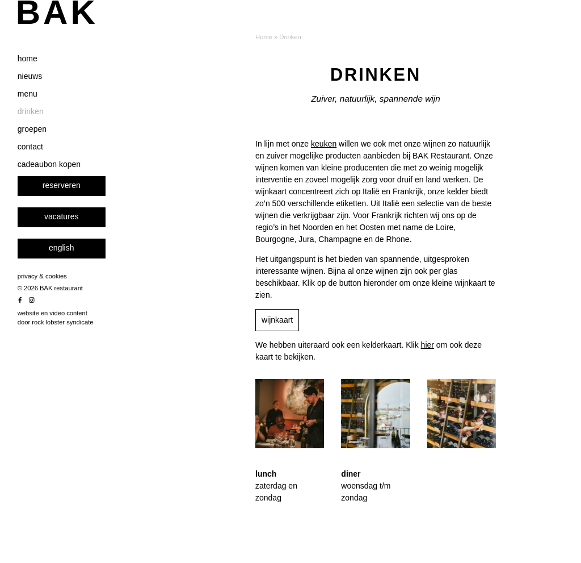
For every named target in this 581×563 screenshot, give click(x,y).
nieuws (46, 109)
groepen (48, 161)
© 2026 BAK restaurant (66, 321)
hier (427, 344)
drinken (47, 144)
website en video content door (72, 351)
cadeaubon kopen (65, 197)
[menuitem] (78, 281)
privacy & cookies (58, 309)
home (44, 91)
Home (263, 37)
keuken (323, 143)
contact (47, 179)
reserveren (78, 218)
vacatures (78, 249)
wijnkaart (277, 319)
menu (44, 126)
